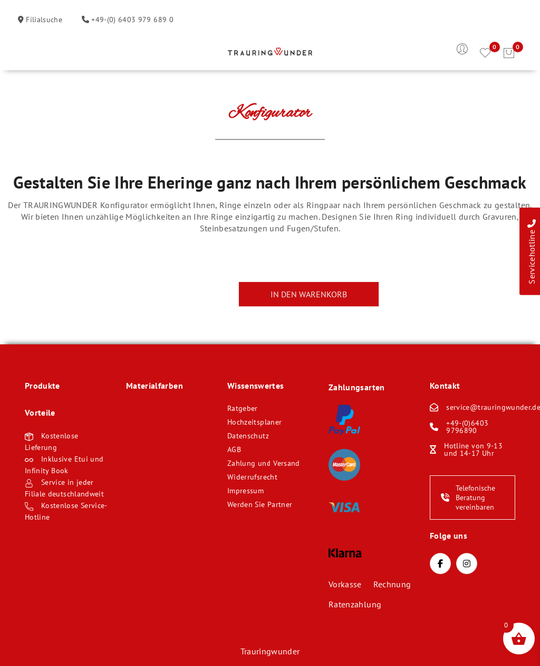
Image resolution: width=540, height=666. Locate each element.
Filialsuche (43, 19)
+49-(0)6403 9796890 (467, 426)
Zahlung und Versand (263, 463)
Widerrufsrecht (252, 477)
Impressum (245, 490)
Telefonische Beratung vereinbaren (468, 497)
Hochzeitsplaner (254, 422)
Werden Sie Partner (259, 504)
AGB (234, 449)
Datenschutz (248, 435)
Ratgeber (242, 408)
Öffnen (33, 53)
